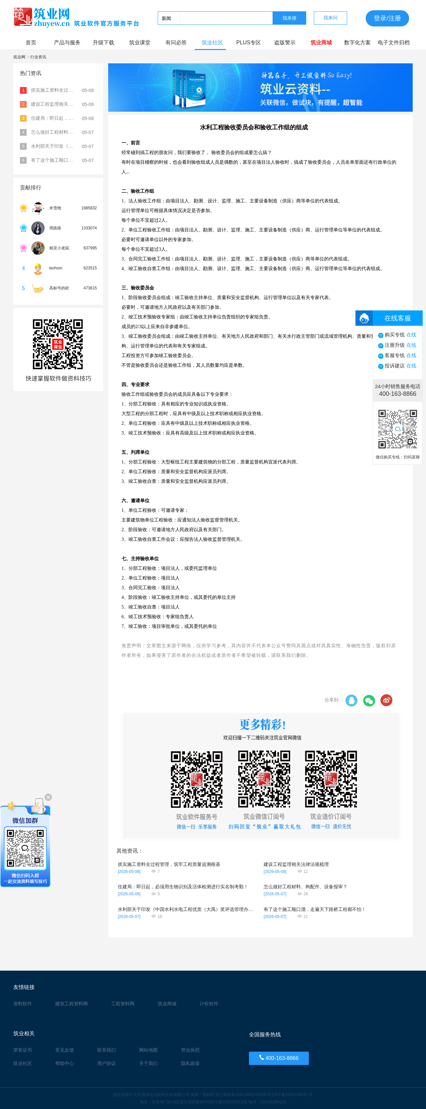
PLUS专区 (248, 42)
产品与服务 (67, 42)
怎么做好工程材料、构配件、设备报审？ (305, 886)
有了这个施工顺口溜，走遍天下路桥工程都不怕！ (315, 909)
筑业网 (19, 57)
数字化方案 (357, 42)
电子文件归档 (394, 42)
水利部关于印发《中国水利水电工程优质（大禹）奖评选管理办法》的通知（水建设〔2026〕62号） (186, 909)
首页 (31, 42)
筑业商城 (321, 42)
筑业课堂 (139, 42)
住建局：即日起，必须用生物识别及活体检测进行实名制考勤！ (183, 886)
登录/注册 (387, 18)
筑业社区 (212, 42)
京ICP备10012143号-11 (292, 1094)
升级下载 (103, 42)
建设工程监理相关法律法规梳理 (296, 864)
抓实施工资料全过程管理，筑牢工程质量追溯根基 (169, 864)
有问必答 (176, 42)
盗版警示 (285, 42)
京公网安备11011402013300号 (242, 1094)
